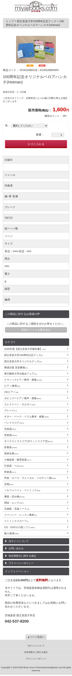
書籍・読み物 (14, 496)
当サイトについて (19, 541)
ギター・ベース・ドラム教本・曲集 (26, 416)
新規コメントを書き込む (36, 329)
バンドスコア (14, 422)
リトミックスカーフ (16, 521)
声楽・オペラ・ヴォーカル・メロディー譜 (30, 478)
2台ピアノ (11, 391)
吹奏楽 (10, 447)
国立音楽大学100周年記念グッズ (23, 355)
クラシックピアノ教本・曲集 (23, 379)
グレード (10, 410)
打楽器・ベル (14, 465)
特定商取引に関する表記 (22, 555)
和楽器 (10, 471)
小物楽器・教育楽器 (17, 459)
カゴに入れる (36, 144)
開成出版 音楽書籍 (16, 367)
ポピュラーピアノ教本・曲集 (22, 398)
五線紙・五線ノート (16, 508)
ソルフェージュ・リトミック (22, 490)
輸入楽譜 (11, 533)
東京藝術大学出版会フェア (20, 373)
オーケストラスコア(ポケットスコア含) (28, 441)
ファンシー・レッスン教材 (20, 514)
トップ (10, 21)
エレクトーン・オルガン (19, 404)
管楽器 (10, 435)
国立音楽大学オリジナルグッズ (23, 361)
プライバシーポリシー (21, 563)
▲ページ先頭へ (36, 637)
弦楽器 (10, 429)
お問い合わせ (16, 548)
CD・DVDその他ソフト (19, 527)
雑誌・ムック (14, 502)
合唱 (9, 484)
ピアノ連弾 (12, 385)
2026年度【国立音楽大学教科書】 (25, 349)
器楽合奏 (11, 453)
